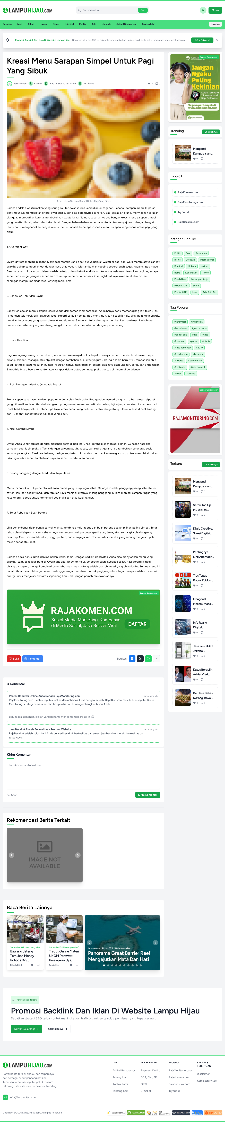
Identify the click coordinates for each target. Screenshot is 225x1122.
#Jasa (205, 334)
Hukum (43, 24)
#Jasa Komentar (182, 347)
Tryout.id (181, 212)
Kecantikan (191, 272)
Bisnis (56, 24)
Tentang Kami (120, 1091)
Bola (93, 24)
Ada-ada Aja (209, 292)
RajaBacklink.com (186, 222)
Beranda (7, 24)
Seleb (196, 285)
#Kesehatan (180, 328)
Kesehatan (201, 253)
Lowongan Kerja (199, 279)
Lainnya (215, 24)
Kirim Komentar (147, 794)
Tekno (31, 24)
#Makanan (179, 367)
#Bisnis (206, 341)
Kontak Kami (120, 1084)
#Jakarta (178, 360)
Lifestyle (106, 24)
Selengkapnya (57, 1028)
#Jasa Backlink (198, 367)
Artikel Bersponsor (126, 24)
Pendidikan (180, 279)
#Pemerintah (195, 360)
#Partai (193, 341)
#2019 (199, 347)
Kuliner (204, 266)
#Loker (177, 373)
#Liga (194, 334)
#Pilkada (190, 373)
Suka (14, 659)
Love (19, 24)
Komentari (32, 659)
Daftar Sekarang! (202, 40)
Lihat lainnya (211, 131)
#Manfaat (179, 341)
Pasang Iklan (148, 24)
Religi (177, 272)
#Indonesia (197, 321)
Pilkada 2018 (181, 285)
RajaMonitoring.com (188, 202)
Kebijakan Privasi (207, 1080)
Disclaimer (203, 1073)
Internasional (207, 259)
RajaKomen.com (186, 192)
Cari (143, 10)
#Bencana (198, 354)
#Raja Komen (181, 354)
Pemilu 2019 (180, 292)
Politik (82, 24)
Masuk (215, 10)
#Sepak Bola (180, 334)
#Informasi (180, 321)
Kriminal (69, 24)
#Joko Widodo (199, 328)
